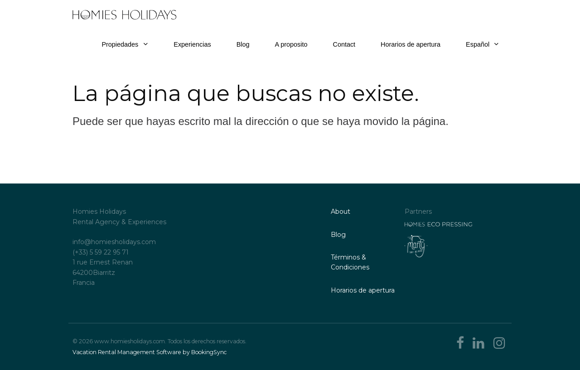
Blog (243, 44)
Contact (344, 44)
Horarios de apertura (410, 44)
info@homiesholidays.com (114, 242)
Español (482, 44)
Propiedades (120, 44)
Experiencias (192, 44)
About (340, 211)
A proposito (291, 44)
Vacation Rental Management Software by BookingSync (149, 352)
